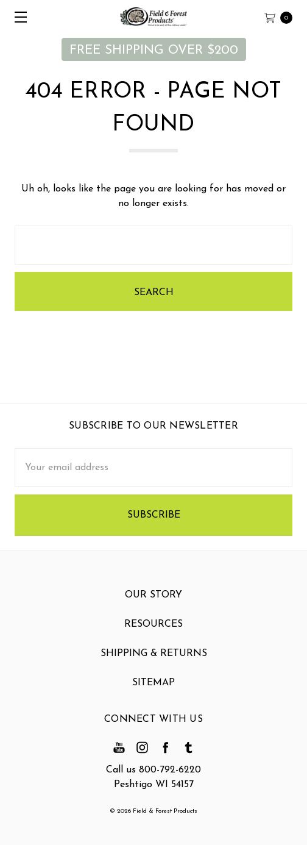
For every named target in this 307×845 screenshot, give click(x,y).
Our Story (153, 597)
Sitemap (153, 685)
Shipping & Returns (154, 656)
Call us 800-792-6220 (153, 770)
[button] (154, 49)
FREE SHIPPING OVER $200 (153, 50)
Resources (153, 627)
